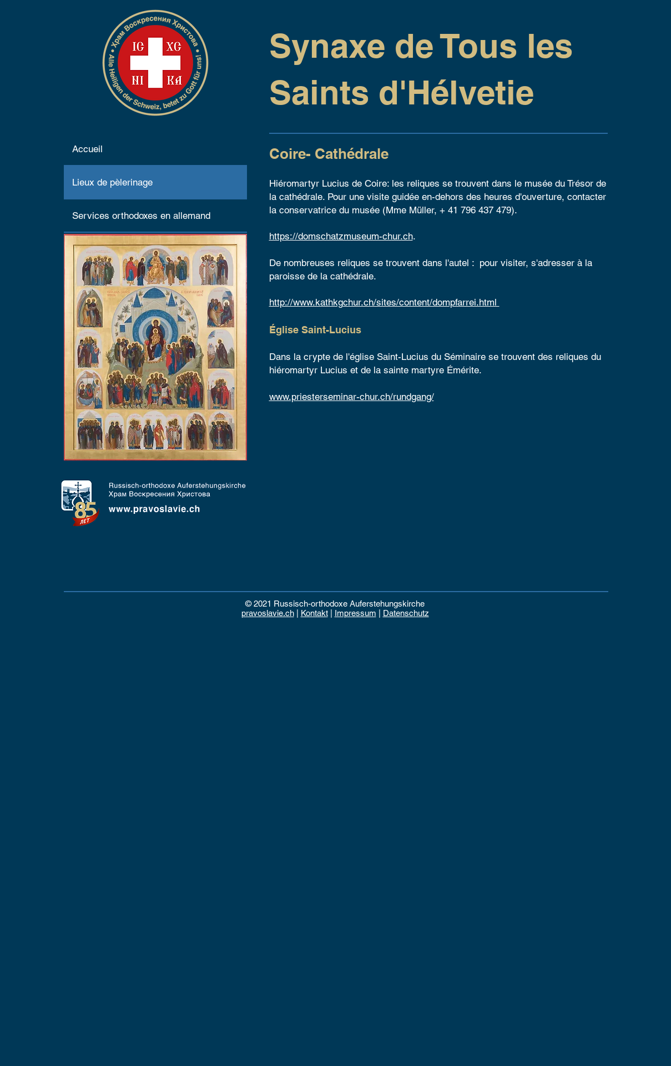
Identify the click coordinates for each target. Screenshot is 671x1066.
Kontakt (314, 613)
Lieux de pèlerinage (112, 182)
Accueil (87, 148)
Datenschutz (406, 613)
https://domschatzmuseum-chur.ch (341, 236)
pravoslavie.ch (267, 613)
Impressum (355, 613)
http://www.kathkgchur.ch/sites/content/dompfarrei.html (384, 302)
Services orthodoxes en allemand (141, 215)
